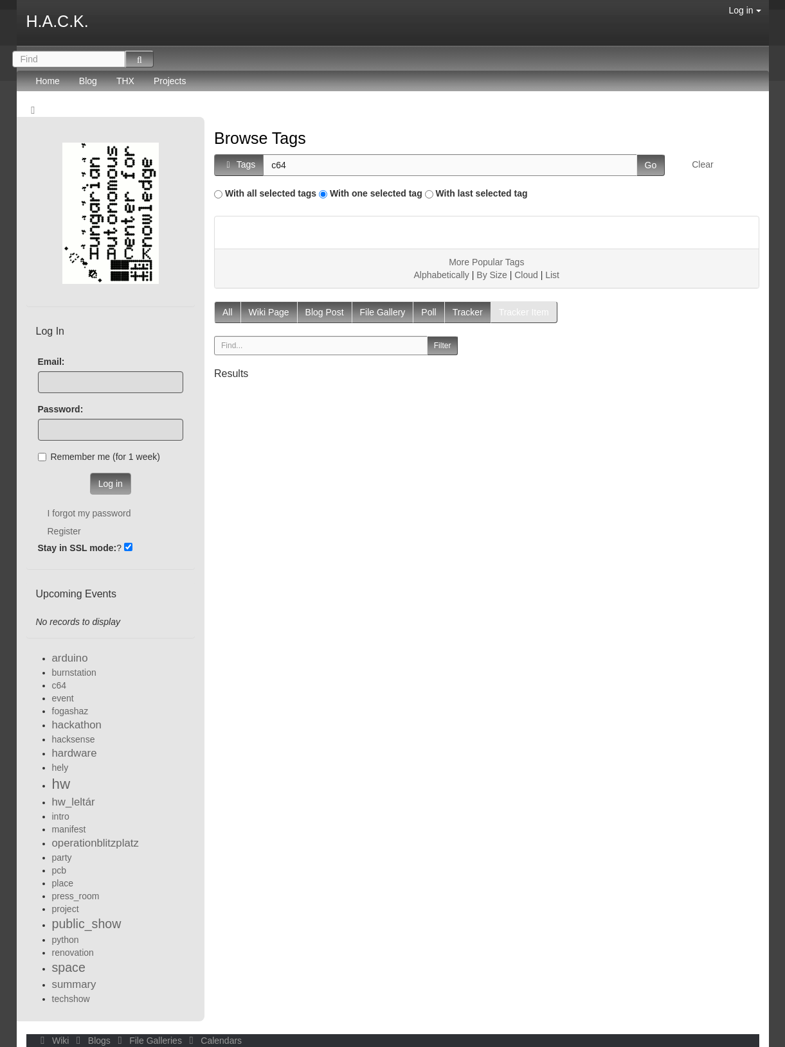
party (62, 857)
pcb (59, 870)
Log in (744, 10)
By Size (491, 275)
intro (60, 816)
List (552, 275)
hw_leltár (73, 802)
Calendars (213, 1040)
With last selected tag (482, 193)
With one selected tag (376, 193)
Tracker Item (524, 312)
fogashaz (70, 711)
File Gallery (383, 312)
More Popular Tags (486, 262)
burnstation (74, 672)
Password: (61, 409)
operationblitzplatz (95, 843)
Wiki (54, 1040)
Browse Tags (260, 138)
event (63, 698)
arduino (70, 658)
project (65, 909)
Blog (88, 81)
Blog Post (324, 312)
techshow (71, 999)
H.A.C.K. (57, 21)
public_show (87, 924)
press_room (76, 896)
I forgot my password (89, 513)
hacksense (73, 739)
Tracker (468, 312)
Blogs (92, 1040)
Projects (170, 81)
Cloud (526, 275)
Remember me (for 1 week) (99, 457)
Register (64, 531)
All (227, 312)
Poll (428, 312)
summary (74, 984)
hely (60, 767)
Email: (51, 361)
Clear (702, 164)
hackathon (77, 725)
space (69, 967)
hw (61, 784)
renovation (73, 952)
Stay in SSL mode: (77, 548)
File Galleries (149, 1040)
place (62, 883)
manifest (69, 829)
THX (125, 81)
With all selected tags (270, 193)
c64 (59, 685)
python (65, 940)
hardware (74, 753)
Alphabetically (441, 275)
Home (48, 81)
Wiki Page (269, 312)
